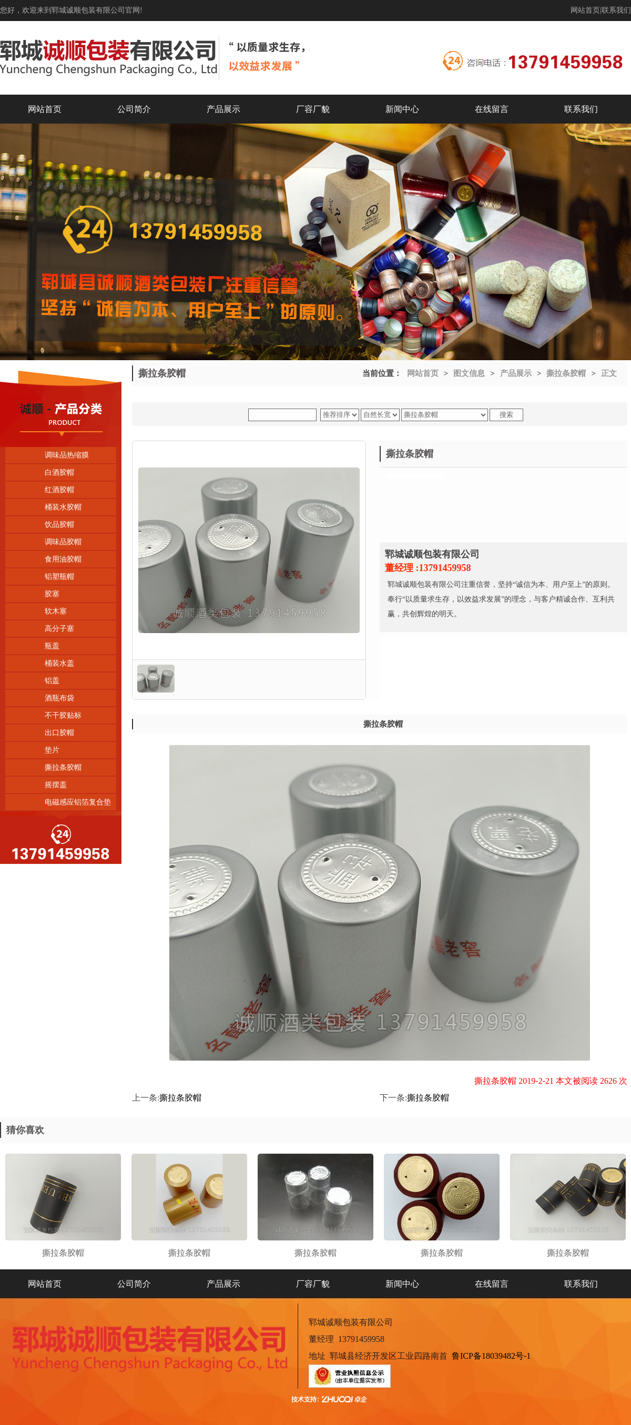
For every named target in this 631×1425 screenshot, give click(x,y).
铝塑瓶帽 (59, 577)
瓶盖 (52, 646)
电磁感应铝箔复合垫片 (58, 804)
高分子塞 (59, 629)
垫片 (52, 750)
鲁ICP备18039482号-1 (491, 1355)
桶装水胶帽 (63, 507)
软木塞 (56, 611)
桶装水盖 (59, 663)
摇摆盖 (56, 785)
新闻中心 (402, 109)
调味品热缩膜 (67, 455)
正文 (609, 373)
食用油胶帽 (63, 559)
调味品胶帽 (63, 542)
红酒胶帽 (59, 490)
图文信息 (469, 373)
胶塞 (52, 594)
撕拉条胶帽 (63, 767)
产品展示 (223, 109)
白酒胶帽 (59, 472)
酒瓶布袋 (59, 698)
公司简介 (134, 109)
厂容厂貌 (313, 109)
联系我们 (616, 10)
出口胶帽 (59, 733)
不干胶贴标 (63, 715)
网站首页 (585, 10)
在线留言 (491, 109)
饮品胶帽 (59, 524)
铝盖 (52, 681)
